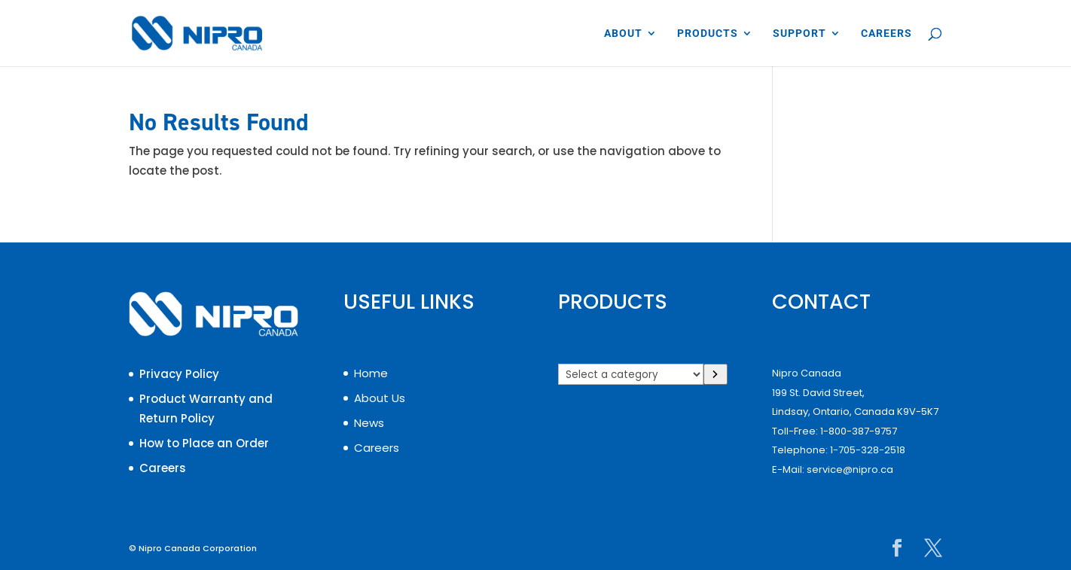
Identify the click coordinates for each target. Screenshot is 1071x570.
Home (371, 373)
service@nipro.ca (850, 469)
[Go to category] (715, 374)
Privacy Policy (179, 374)
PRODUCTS (707, 33)
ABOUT (623, 33)
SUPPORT (799, 33)
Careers (162, 468)
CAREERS (886, 33)
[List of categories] (630, 374)
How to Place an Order (204, 443)
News (369, 423)
